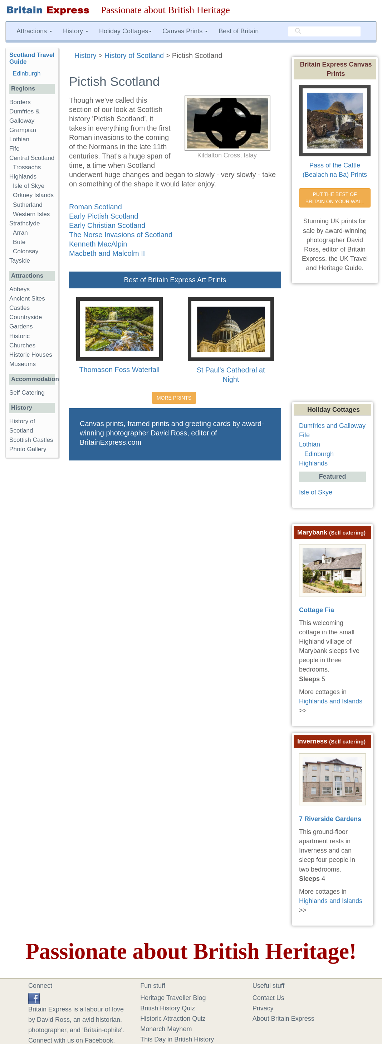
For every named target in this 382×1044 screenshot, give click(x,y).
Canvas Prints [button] (185, 31)
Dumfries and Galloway (332, 425)
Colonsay (25, 251)
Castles (19, 307)
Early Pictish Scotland (103, 216)
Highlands (22, 176)
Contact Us (268, 997)
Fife (14, 148)
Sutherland (28, 204)
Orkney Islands (33, 195)
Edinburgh (27, 73)
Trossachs (27, 167)
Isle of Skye (28, 185)
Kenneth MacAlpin (98, 244)
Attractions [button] (34, 31)
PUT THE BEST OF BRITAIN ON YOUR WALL (334, 197)
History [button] (75, 31)
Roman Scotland (95, 207)
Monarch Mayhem (166, 1029)
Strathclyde (24, 223)
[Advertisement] (34, 574)
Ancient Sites (27, 298)
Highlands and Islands (330, 701)
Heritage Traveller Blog (173, 997)
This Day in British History (177, 1039)
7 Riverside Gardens (330, 819)
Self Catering (27, 392)
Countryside (25, 317)
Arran (20, 232)
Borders (20, 102)
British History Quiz (167, 1008)
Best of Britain (239, 31)
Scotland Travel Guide (31, 58)
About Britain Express (283, 1018)
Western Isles (31, 214)
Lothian (19, 139)
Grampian (22, 130)
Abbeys (19, 289)
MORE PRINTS (174, 398)
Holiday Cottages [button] (125, 31)
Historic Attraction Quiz (172, 1018)
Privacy (263, 1008)
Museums (22, 364)
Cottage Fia (316, 610)
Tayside (19, 260)
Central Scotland (31, 158)
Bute (19, 242)
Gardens (21, 326)
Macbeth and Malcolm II (107, 253)
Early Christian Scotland (107, 225)
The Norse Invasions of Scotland (120, 235)
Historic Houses (30, 354)
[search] (324, 31)
